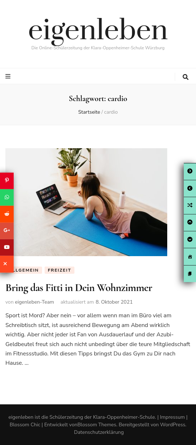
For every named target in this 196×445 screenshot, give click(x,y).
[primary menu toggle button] (8, 76)
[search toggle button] (185, 77)
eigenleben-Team (34, 302)
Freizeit (59, 270)
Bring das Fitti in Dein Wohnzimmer (78, 287)
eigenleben (98, 31)
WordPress (172, 424)
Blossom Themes (96, 424)
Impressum (172, 417)
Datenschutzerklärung (99, 432)
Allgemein (24, 270)
